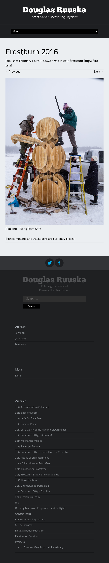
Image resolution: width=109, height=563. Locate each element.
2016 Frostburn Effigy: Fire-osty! (33, 435)
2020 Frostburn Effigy (27, 497)
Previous (12, 71)
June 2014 (20, 339)
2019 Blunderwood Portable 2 (32, 486)
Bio (17, 503)
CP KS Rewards (23, 525)
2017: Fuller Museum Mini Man (32, 463)
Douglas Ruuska (54, 10)
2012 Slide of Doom (26, 413)
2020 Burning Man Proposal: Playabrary (40, 547)
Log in (18, 376)
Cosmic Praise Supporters (30, 520)
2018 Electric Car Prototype (30, 469)
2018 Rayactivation (26, 480)
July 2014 (20, 333)
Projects (20, 542)
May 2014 (20, 344)
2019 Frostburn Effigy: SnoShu (32, 491)
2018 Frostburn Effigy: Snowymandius (37, 475)
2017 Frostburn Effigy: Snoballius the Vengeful (41, 452)
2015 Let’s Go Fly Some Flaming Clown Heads (40, 430)
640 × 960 (52, 61)
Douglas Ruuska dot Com (29, 531)
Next (99, 71)
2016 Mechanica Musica (28, 441)
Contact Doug (23, 514)
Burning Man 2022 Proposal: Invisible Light (40, 508)
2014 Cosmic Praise (26, 424)
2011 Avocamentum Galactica (32, 407)
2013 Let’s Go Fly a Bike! (28, 418)
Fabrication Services (26, 536)
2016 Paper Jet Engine (27, 446)
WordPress (62, 290)
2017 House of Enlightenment (32, 458)
